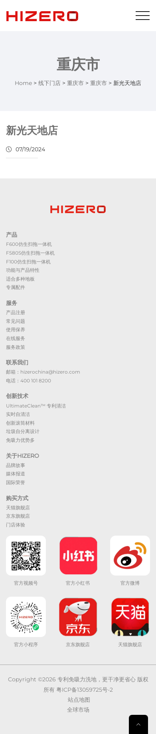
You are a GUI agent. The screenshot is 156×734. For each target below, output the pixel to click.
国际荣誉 (15, 482)
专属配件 (15, 287)
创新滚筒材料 (20, 423)
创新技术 (17, 396)
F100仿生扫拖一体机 (28, 262)
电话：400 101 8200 (28, 381)
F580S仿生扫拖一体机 (30, 253)
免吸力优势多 (20, 440)
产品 (11, 234)
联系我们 (17, 362)
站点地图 (79, 699)
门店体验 (15, 525)
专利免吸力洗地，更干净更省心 (96, 679)
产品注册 (15, 312)
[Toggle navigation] (143, 15)
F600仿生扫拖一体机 (29, 244)
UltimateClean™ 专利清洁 (36, 406)
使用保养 (15, 329)
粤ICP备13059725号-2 (84, 689)
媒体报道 (15, 474)
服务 (11, 303)
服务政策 (15, 347)
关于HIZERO (22, 455)
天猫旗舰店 (18, 507)
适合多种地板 (20, 279)
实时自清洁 (18, 414)
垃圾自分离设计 (22, 431)
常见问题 (15, 321)
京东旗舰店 (18, 516)
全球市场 (78, 709)
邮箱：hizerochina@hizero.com (43, 372)
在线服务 (15, 338)
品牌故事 (15, 465)
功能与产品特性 (22, 270)
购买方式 (17, 498)
